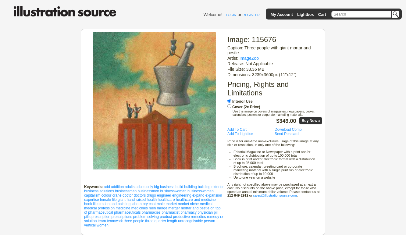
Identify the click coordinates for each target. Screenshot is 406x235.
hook (88, 204)
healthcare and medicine (196, 200)
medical (206, 204)
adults (129, 187)
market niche (188, 204)
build (179, 187)
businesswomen (200, 191)
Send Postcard (287, 134)
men (152, 208)
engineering (181, 195)
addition (117, 187)
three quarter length (161, 221)
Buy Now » (311, 121)
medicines (139, 208)
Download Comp (288, 129)
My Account (282, 14)
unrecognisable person (196, 221)
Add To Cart (237, 129)
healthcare (166, 200)
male (161, 204)
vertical (90, 225)
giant (122, 200)
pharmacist (171, 212)
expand (198, 195)
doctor (128, 195)
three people (134, 221)
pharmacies (151, 212)
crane (117, 195)
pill (216, 212)
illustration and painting (111, 204)
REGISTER (251, 15)
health (152, 200)
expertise (91, 200)
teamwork (115, 221)
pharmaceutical (100, 212)
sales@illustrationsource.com (275, 195)
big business (164, 187)
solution (90, 221)
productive (181, 217)
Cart (322, 14)
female (105, 200)
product (166, 217)
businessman (126, 191)
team (102, 221)
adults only (144, 187)
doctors (140, 195)
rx (221, 217)
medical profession (99, 208)
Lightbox (305, 14)
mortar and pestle (195, 208)
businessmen (148, 191)
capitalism (92, 195)
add (107, 187)
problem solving (146, 217)
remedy (213, 217)
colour (107, 195)
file (114, 200)
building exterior (211, 187)
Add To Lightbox (240, 134)
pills (87, 217)
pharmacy (188, 212)
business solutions (99, 191)
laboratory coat (143, 204)
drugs (151, 195)
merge (162, 208)
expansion (213, 195)
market (171, 204)
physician (205, 212)
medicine (123, 208)
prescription (100, 217)
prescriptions (121, 217)
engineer (164, 195)
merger (174, 208)
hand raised (136, 200)
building (190, 187)
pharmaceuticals (127, 212)
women (103, 225)
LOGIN (231, 15)
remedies (198, 217)
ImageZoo (249, 58)
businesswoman (173, 191)
